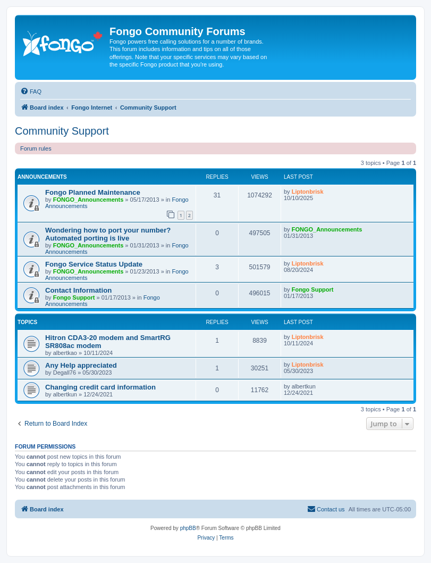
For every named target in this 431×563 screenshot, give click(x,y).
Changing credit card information (100, 387)
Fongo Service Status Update (93, 264)
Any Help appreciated (81, 365)
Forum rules (36, 148)
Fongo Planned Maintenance (92, 192)
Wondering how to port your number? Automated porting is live (108, 234)
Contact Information (78, 290)
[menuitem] (30, 91)
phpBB (188, 528)
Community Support (62, 131)
